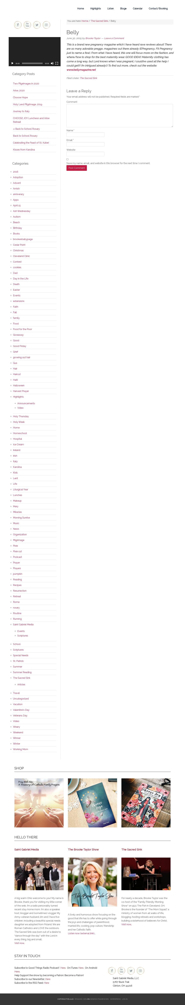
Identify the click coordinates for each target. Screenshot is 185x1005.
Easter (16, 290)
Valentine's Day (21, 710)
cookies (17, 267)
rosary (16, 607)
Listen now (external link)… (81, 933)
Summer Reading (22, 672)
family (16, 318)
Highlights (18, 396)
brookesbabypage (23, 239)
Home (16, 427)
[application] (35, 51)
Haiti (15, 380)
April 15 (17, 205)
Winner (17, 738)
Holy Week (19, 422)
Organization (20, 534)
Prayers (17, 568)
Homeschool (20, 433)
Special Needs (20, 655)
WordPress (115, 999)
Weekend (18, 732)
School (17, 644)
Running (17, 619)
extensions (18, 301)
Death (16, 284)
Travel (16, 693)
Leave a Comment (114, 38)
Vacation (17, 704)
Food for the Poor (22, 329)
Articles (21, 684)
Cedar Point (19, 244)
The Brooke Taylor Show (83, 849)
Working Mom (20, 749)
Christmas (18, 250)
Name (70, 130)
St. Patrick (18, 661)
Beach (16, 222)
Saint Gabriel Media (23, 624)
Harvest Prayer (21, 391)
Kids (15, 472)
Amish (16, 188)
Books (16, 233)
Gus (15, 363)
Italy (15, 461)
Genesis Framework (99, 999)
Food (16, 323)
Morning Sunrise (21, 517)
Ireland (16, 450)
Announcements (26, 403)
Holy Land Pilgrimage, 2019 (27, 104)
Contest (17, 261)
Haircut (17, 374)
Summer (17, 666)
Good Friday (19, 346)
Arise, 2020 (19, 90)
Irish (15, 455)
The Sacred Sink (88, 78)
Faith (15, 306)
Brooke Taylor (34, 9)
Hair (15, 368)
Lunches (17, 495)
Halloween (18, 385)
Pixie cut (17, 551)
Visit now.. (19, 943)
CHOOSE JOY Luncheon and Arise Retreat (31, 120)
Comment (71, 102)
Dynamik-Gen (81, 999)
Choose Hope (20, 97)
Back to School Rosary (25, 135)
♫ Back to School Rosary (26, 129)
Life (15, 484)
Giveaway (18, 335)
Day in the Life (20, 278)
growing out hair (21, 357)
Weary (16, 726)
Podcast (17, 557)
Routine (17, 613)
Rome (16, 602)
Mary (15, 506)
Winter (16, 743)
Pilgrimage (18, 540)
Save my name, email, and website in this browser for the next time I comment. (108, 163)
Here (62, 967)
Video (20, 408)
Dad (15, 273)
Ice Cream (18, 444)
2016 (15, 171)
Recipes (17, 585)
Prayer (16, 562)
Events (16, 295)
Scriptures (22, 635)
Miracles (17, 512)
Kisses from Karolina (24, 149)
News (16, 529)
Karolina (17, 467)
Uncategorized (21, 698)
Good (16, 340)
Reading (17, 579)
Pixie (15, 545)
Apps (16, 199)
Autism (17, 216)
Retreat (17, 596)
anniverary (18, 194)
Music (16, 523)
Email (70, 140)
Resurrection (19, 590)
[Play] (12, 63)
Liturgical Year (20, 489)
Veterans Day (20, 715)
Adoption (18, 177)
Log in (125, 999)
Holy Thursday (21, 416)
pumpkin (17, 574)
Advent (17, 183)
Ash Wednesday (21, 211)
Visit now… (126, 924)
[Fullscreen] (56, 63)
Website (70, 149)
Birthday (17, 228)
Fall (15, 312)
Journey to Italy (21, 111)
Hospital (17, 439)
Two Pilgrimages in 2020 (26, 83)
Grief (15, 351)
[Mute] (52, 63)
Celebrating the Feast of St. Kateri (31, 142)
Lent (15, 478)
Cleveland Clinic (21, 256)
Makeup (17, 500)
